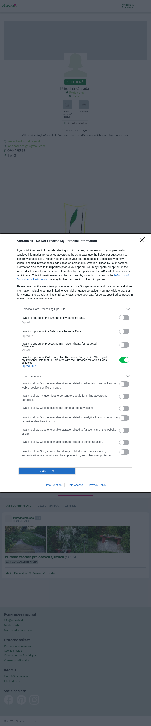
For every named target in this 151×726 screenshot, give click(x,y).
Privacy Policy (97, 485)
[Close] (143, 241)
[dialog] (75, 363)
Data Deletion (53, 485)
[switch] (124, 317)
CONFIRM (47, 471)
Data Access (75, 485)
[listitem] (75, 309)
